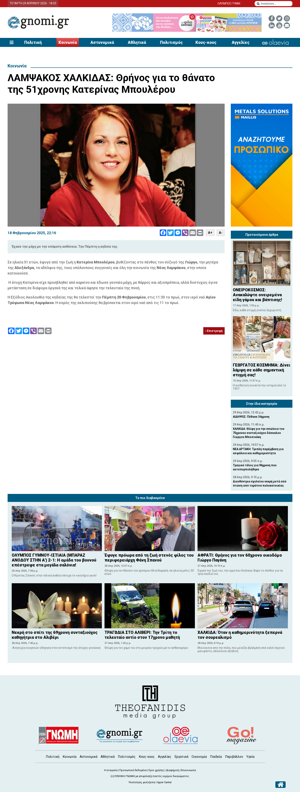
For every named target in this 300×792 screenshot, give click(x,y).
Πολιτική (33, 42)
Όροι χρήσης (156, 770)
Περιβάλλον (234, 757)
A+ (210, 233)
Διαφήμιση (172, 770)
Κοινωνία (68, 42)
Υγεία (250, 757)
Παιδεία (216, 757)
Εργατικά (181, 757)
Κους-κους (205, 42)
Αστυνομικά (102, 42)
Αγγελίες (240, 42)
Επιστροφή (214, 330)
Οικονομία (199, 757)
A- (220, 233)
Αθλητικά (137, 42)
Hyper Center (164, 782)
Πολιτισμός (171, 42)
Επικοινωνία (188, 770)
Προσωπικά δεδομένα (133, 770)
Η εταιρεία (110, 770)
